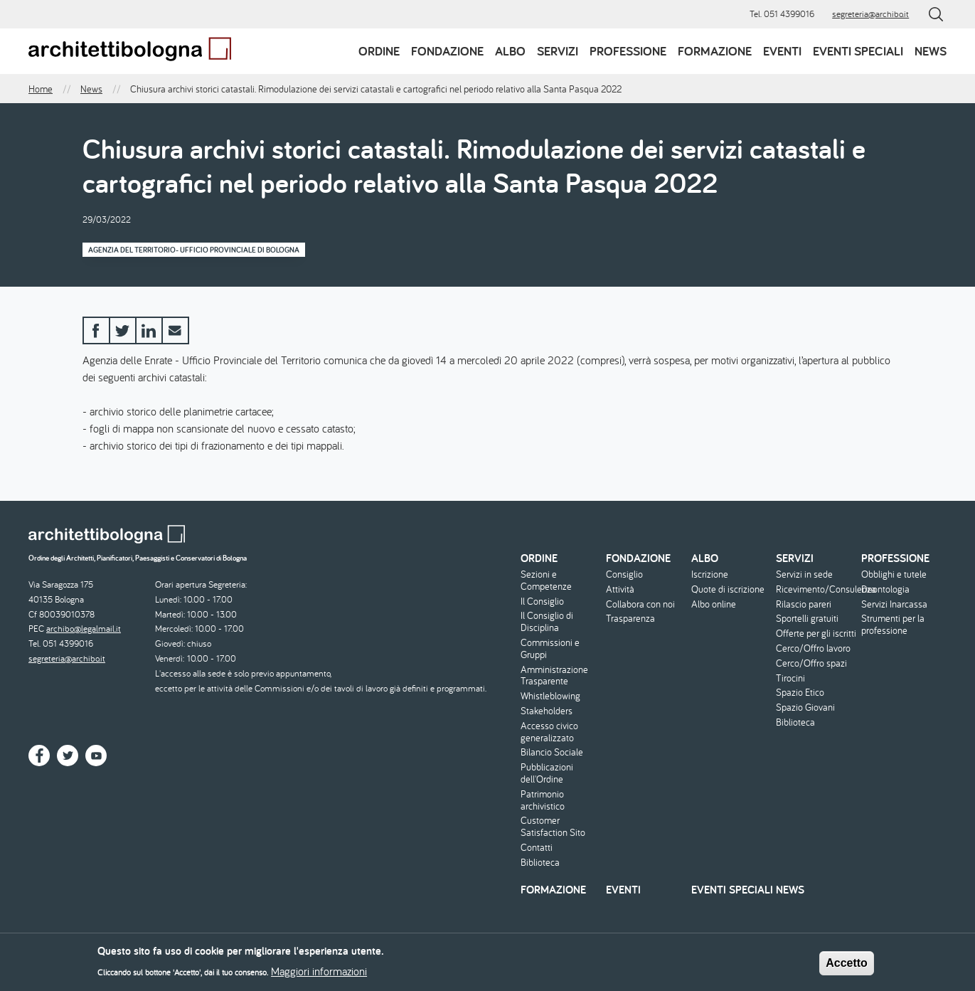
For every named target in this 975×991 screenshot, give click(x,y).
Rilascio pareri (803, 604)
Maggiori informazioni (319, 975)
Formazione (715, 51)
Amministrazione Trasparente (554, 676)
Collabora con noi (640, 604)
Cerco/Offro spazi (811, 663)
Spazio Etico (800, 693)
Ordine (379, 51)
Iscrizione (709, 574)
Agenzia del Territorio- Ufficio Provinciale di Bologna (193, 250)
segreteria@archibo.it (870, 14)
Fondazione (447, 51)
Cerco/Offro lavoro (813, 648)
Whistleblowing (550, 696)
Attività (620, 589)
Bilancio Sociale (552, 752)
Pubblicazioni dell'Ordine (547, 773)
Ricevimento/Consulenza (817, 589)
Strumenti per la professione (893, 625)
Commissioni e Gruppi (550, 649)
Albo (510, 51)
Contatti (537, 848)
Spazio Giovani (805, 707)
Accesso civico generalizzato (549, 732)
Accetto (847, 966)
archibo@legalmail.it (83, 628)
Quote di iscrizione (727, 589)
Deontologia (885, 589)
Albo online (713, 604)
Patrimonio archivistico (543, 800)
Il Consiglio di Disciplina (547, 622)
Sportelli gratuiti (807, 619)
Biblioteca (540, 863)
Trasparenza (630, 619)
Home (40, 89)
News (931, 51)
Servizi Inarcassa (894, 604)
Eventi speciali (858, 51)
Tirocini (790, 678)
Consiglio (624, 574)
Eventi (782, 51)
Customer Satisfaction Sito (553, 827)
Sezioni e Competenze (546, 580)
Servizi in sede (804, 574)
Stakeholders (546, 711)
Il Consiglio (542, 601)
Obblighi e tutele (894, 574)
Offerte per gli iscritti (816, 633)
